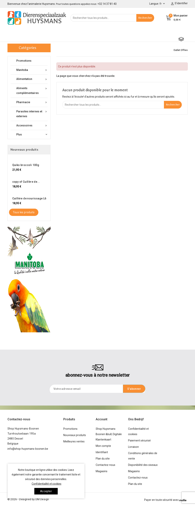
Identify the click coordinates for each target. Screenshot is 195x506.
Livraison (133, 446)
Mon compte (103, 445)
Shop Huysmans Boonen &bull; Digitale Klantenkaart (109, 434)
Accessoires (32, 125)
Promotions (23, 60)
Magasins (101, 471)
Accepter (46, 491)
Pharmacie (32, 102)
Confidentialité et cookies (46, 483)
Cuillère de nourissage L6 (29, 198)
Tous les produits (24, 212)
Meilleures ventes (74, 441)
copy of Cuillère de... (26, 181)
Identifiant (102, 452)
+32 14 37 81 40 (107, 3)
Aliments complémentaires (32, 90)
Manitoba (32, 70)
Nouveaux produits (74, 435)
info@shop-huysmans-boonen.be (27, 448)
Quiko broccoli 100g (25, 165)
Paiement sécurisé (139, 440)
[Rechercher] (112, 18)
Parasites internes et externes (32, 113)
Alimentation (32, 79)
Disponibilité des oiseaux (143, 464)
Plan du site (103, 458)
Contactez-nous (18, 419)
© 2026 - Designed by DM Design (28, 499)
